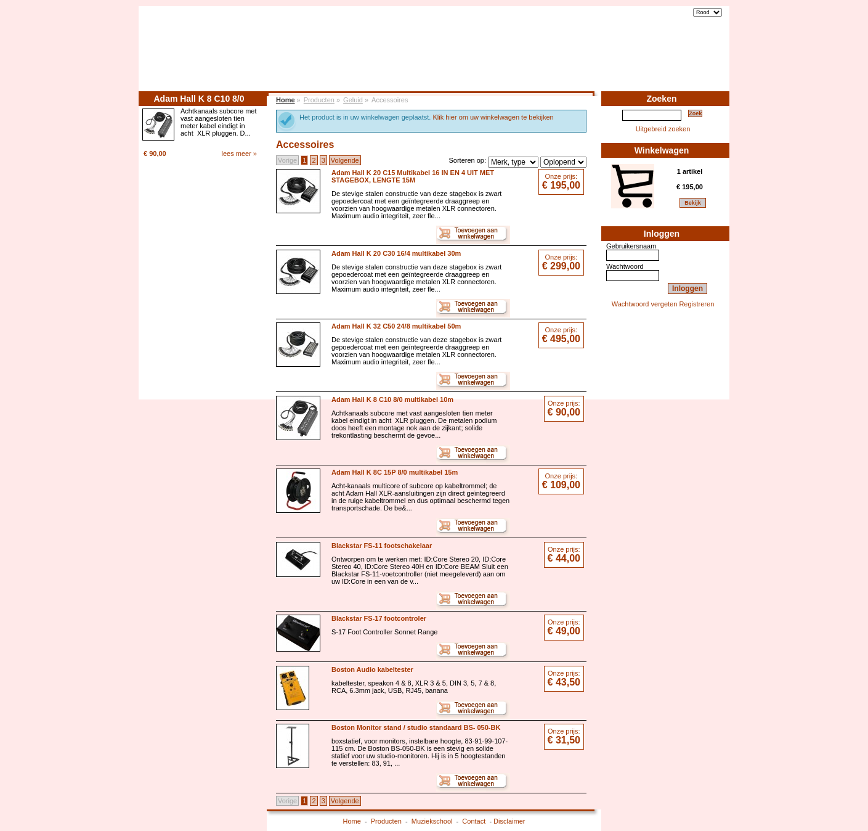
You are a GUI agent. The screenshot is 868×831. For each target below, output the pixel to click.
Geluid (353, 100)
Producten (595, 60)
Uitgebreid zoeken (663, 129)
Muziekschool (651, 60)
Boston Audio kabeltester (372, 669)
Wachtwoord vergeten (645, 304)
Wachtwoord (625, 266)
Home (554, 60)
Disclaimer (509, 821)
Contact (702, 60)
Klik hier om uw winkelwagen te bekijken (492, 117)
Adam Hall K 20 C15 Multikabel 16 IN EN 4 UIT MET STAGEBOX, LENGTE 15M (412, 176)
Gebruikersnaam (631, 246)
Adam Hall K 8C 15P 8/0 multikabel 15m (394, 472)
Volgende (345, 160)
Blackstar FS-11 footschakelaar (381, 545)
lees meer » (239, 153)
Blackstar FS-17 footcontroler (378, 618)
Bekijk (692, 203)
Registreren (696, 304)
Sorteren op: (467, 160)
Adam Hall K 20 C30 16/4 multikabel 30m (396, 253)
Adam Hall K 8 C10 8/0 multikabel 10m (392, 399)
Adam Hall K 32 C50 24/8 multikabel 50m (396, 326)
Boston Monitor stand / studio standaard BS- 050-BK (415, 727)
